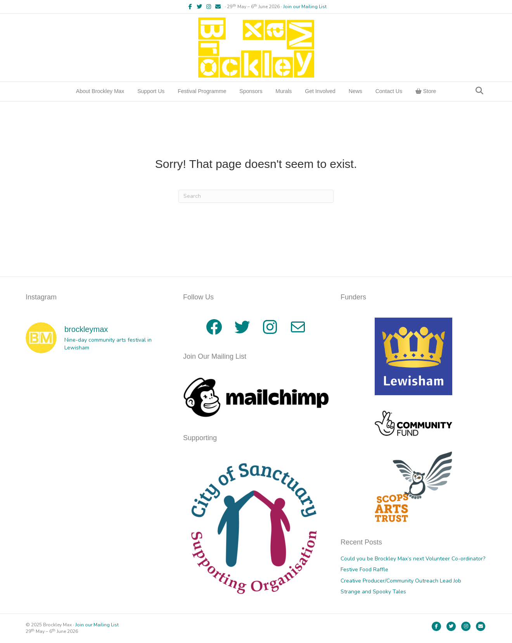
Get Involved (320, 91)
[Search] (479, 91)
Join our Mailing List (305, 6)
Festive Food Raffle (364, 569)
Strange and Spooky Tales (373, 591)
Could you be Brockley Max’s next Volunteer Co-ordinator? (413, 558)
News (355, 91)
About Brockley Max (100, 91)
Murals (283, 91)
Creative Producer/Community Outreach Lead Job (401, 580)
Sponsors (250, 91)
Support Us (150, 91)
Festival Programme (202, 91)
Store (425, 91)
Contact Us (388, 91)
